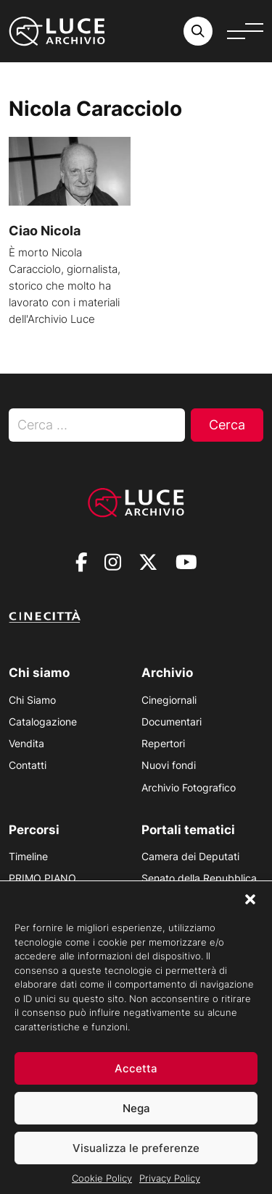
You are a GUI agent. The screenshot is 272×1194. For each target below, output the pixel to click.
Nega (136, 1118)
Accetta (136, 1078)
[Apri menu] (245, 31)
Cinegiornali (169, 700)
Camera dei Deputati (190, 856)
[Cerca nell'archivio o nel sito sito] (198, 31)
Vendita (26, 743)
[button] (250, 909)
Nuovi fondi (168, 765)
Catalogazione (43, 721)
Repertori (163, 743)
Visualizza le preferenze (136, 1158)
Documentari (171, 721)
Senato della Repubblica (199, 878)
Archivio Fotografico (188, 787)
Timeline (28, 856)
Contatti (27, 765)
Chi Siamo (32, 700)
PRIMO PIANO (42, 878)
